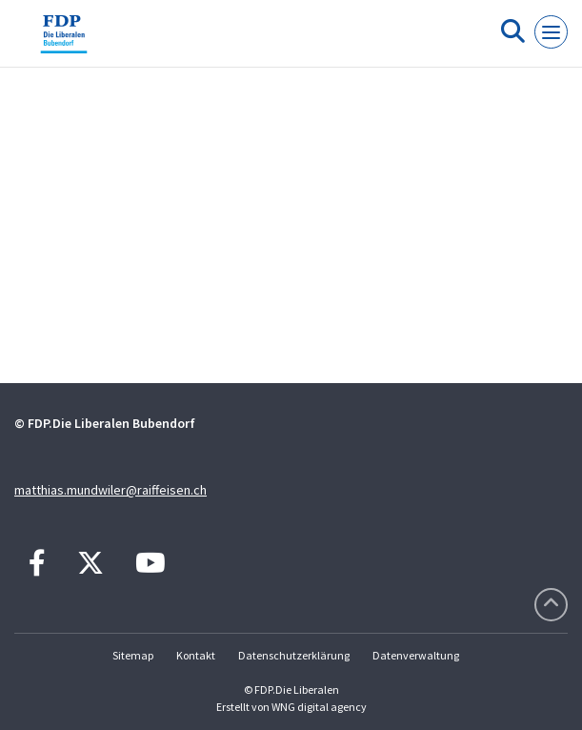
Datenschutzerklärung (294, 655)
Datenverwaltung (415, 655)
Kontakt (195, 655)
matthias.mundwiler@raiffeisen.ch (110, 489)
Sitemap (132, 655)
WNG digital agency (319, 707)
